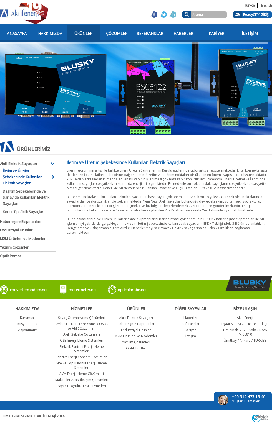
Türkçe (249, 5)
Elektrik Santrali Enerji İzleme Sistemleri (82, 348)
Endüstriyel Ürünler (16, 230)
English (266, 5)
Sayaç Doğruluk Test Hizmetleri (81, 386)
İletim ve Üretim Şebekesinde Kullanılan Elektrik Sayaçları (22, 176)
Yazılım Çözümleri (14, 247)
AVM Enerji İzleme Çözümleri (81, 373)
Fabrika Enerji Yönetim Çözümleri (82, 357)
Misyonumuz (27, 323)
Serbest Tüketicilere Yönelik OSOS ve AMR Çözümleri (81, 326)
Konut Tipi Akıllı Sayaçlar (23, 211)
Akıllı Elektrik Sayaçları (18, 163)
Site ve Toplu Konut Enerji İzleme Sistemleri (81, 365)
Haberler (190, 317)
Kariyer (190, 330)
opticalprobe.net (132, 289)
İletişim (190, 336)
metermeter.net (83, 289)
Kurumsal (27, 317)
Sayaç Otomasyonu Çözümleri (81, 317)
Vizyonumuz (27, 330)
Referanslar (191, 323)
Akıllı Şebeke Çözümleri (81, 334)
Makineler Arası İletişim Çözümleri (81, 379)
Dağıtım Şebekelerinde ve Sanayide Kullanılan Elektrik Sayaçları (26, 197)
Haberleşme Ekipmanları (20, 221)
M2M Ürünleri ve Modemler (23, 238)
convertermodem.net (29, 289)
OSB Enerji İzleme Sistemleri (81, 340)
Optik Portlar (10, 255)
